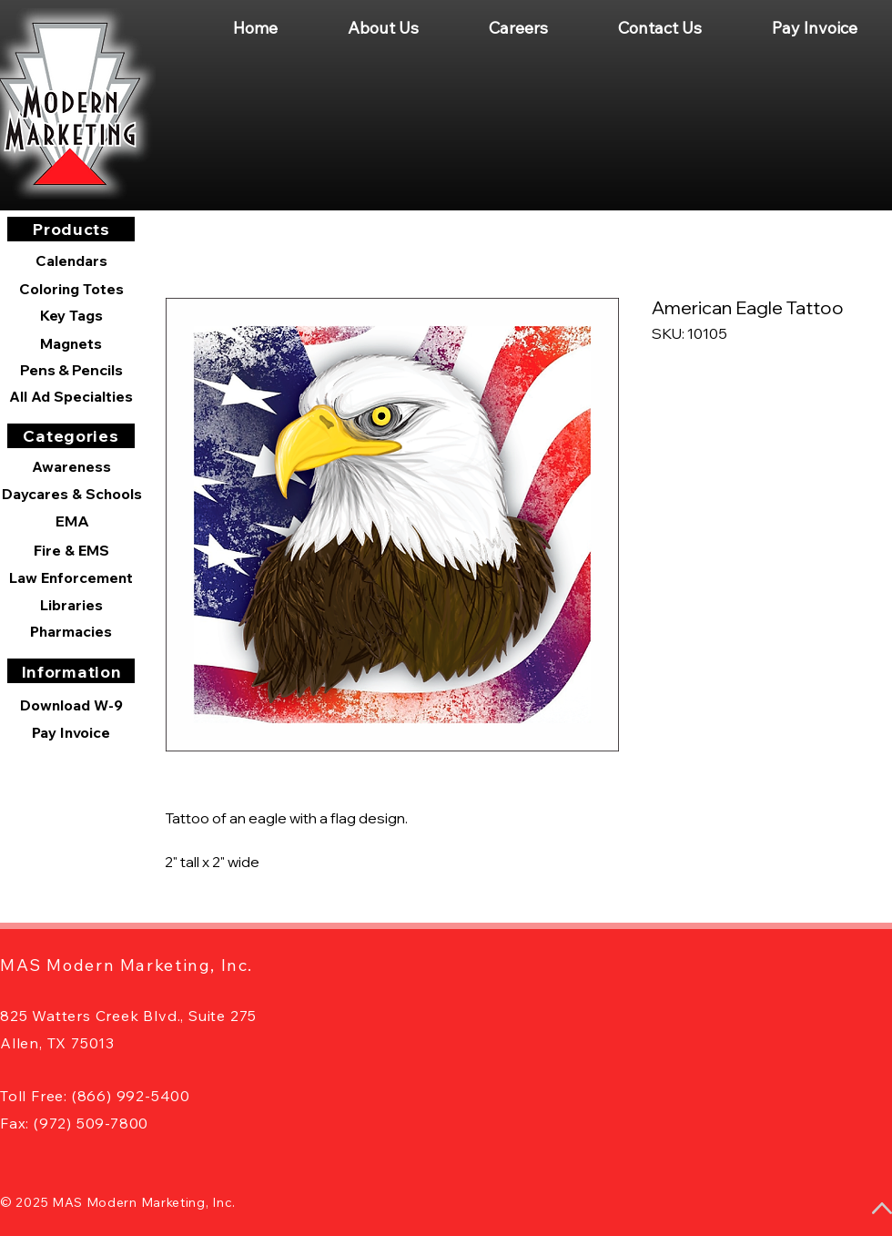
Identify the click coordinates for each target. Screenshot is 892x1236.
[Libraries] (71, 605)
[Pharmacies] (71, 631)
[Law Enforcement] (71, 577)
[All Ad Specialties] (71, 396)
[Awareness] (71, 466)
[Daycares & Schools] (72, 494)
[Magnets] (71, 343)
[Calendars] (71, 261)
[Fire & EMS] (71, 550)
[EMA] (72, 521)
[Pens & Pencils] (71, 370)
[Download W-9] (71, 705)
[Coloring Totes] (71, 289)
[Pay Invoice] (71, 732)
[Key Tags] (71, 315)
